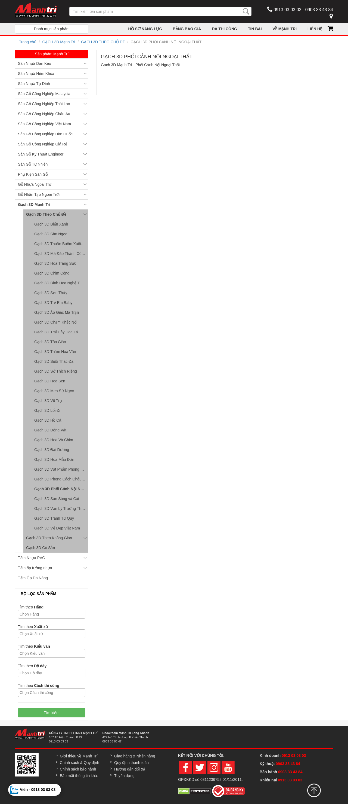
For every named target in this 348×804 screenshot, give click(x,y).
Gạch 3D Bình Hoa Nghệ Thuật (60, 283)
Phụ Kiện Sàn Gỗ (33, 174)
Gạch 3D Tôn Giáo (50, 342)
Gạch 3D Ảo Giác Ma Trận (56, 312)
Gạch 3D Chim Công (51, 273)
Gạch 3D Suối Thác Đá (53, 361)
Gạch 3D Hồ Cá (47, 420)
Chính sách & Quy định (79, 762)
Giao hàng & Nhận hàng (134, 756)
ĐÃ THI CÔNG (224, 29)
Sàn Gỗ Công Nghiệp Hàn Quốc (45, 134)
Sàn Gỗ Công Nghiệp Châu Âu (44, 114)
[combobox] (51, 614)
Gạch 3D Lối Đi (47, 410)
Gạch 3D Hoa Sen (49, 381)
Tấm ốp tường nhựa (35, 568)
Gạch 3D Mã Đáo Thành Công (60, 253)
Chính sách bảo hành (78, 769)
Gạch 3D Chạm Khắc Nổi (55, 322)
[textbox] (53, 614)
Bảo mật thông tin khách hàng (81, 775)
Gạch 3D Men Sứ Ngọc (54, 391)
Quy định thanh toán (131, 762)
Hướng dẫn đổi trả (129, 769)
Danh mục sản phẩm (52, 29)
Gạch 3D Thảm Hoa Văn (55, 351)
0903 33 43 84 (288, 764)
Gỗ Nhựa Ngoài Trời (35, 184)
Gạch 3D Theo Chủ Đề (46, 214)
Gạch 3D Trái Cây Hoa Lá (56, 332)
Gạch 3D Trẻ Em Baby (53, 302)
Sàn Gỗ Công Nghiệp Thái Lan (44, 104)
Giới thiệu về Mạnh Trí (79, 756)
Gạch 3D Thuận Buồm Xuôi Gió (61, 244)
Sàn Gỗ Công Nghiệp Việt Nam (44, 124)
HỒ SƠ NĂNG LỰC (145, 29)
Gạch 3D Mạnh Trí (34, 204)
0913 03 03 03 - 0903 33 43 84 (300, 9)
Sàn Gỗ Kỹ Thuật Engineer (41, 154)
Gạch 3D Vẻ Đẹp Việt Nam (57, 528)
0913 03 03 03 (294, 755)
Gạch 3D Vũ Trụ (48, 400)
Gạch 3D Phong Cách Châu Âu (60, 479)
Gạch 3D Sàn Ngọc (50, 234)
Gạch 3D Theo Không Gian (49, 538)
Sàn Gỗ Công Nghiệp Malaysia (44, 94)
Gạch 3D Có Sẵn (40, 548)
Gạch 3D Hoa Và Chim (53, 440)
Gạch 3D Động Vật (50, 430)
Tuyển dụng (124, 775)
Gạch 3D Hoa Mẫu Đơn (54, 459)
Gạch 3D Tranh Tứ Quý (54, 518)
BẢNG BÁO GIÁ (187, 29)
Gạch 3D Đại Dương (51, 449)
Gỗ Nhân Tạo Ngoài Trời (39, 194)
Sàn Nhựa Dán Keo (34, 63)
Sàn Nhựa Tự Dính (34, 83)
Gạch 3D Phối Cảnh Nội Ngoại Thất (61, 489)
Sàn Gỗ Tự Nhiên (33, 164)
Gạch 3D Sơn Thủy (50, 293)
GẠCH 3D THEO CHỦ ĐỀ (103, 42)
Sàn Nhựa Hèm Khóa (36, 73)
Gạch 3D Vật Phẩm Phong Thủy (61, 469)
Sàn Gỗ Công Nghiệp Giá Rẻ (42, 144)
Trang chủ (27, 42)
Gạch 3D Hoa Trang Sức (55, 263)
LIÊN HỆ (314, 29)
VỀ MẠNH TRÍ (285, 29)
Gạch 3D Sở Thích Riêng (55, 371)
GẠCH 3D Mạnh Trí (58, 42)
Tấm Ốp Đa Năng (33, 578)
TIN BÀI (255, 29)
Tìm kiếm (52, 713)
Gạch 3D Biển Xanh (51, 224)
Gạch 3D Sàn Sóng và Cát (56, 499)
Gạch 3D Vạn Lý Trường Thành (61, 508)
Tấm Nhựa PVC (31, 558)
